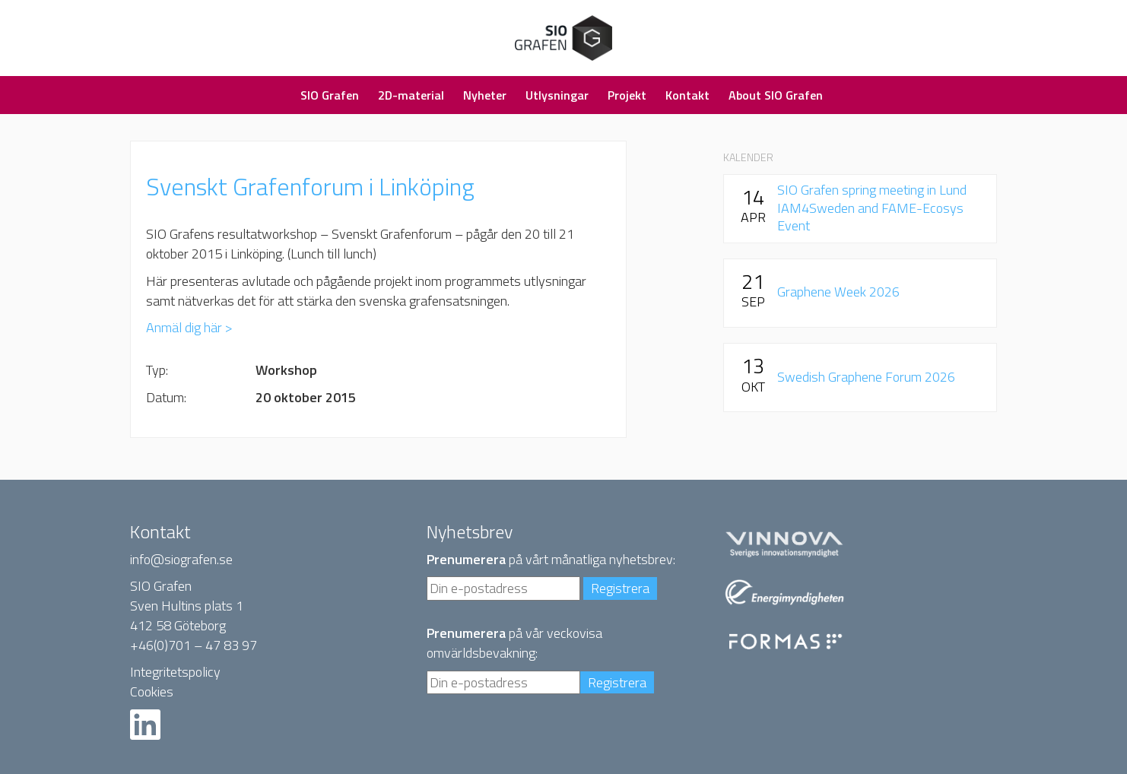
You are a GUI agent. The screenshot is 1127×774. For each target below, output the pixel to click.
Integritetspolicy (175, 671)
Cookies (151, 691)
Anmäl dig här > (189, 327)
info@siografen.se (181, 559)
